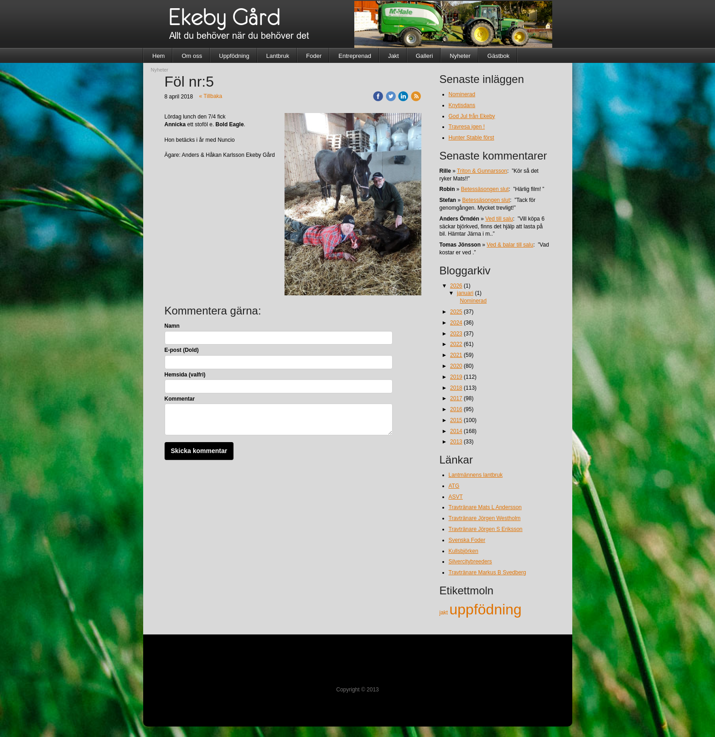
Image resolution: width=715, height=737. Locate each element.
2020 (456, 366)
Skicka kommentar (199, 450)
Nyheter (460, 55)
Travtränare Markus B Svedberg (487, 572)
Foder (313, 55)
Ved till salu (499, 219)
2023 (456, 333)
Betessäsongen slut (485, 189)
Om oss (191, 55)
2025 (456, 312)
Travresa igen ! (467, 127)
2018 (456, 388)
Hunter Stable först (471, 137)
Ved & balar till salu (510, 245)
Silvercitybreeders (470, 561)
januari (465, 293)
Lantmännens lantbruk (476, 475)
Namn (172, 326)
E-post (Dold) (182, 350)
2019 (456, 377)
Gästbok (498, 55)
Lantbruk (278, 55)
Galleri (424, 55)
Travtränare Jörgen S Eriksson (486, 529)
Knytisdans (462, 105)
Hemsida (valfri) (185, 374)
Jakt (393, 55)
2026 (456, 286)
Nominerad (462, 94)
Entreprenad (354, 55)
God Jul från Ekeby (472, 116)
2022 (456, 344)
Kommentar (180, 399)
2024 (456, 323)
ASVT (456, 497)
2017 (456, 398)
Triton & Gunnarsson (482, 171)
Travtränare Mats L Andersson (485, 507)
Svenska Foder (467, 540)
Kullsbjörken (463, 551)
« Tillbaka (211, 96)
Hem (158, 55)
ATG (454, 486)
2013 (456, 441)
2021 (456, 355)
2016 (456, 409)
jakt (445, 612)
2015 (456, 420)
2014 (456, 431)
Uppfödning (234, 55)
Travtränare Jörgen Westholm (485, 518)
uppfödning (486, 609)
